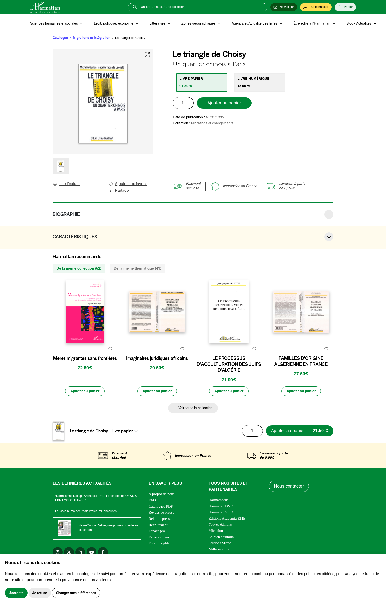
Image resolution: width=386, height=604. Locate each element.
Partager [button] (119, 191)
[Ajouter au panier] (85, 391)
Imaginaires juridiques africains (157, 358)
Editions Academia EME (227, 518)
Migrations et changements (212, 123)
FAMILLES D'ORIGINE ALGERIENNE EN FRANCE (301, 361)
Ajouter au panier (224, 103)
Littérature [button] (157, 23)
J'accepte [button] (16, 593)
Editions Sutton (220, 543)
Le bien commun (221, 537)
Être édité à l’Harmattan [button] (312, 23)
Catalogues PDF (161, 506)
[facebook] (103, 552)
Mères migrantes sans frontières (85, 358)
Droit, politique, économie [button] (114, 23)
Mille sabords (219, 549)
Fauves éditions (220, 524)
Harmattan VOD (221, 512)
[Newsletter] (283, 7)
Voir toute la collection (195, 408)
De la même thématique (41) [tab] (137, 268)
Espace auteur (159, 537)
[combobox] (126, 431)
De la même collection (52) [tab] (78, 268)
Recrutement (158, 525)
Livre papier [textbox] (122, 431)
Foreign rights (159, 543)
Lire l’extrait (66, 184)
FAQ (152, 500)
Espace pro (157, 531)
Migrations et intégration (91, 38)
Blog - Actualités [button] (359, 23)
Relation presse (160, 519)
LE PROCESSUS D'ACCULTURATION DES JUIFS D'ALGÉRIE (229, 364)
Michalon (216, 531)
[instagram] (58, 552)
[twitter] (69, 552)
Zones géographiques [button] (199, 23)
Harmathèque (219, 500)
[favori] (110, 349)
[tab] (201, 82)
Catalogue (60, 38)
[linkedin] (80, 552)
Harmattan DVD (221, 506)
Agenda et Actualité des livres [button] (255, 23)
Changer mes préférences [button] (76, 593)
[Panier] (345, 7)
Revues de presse (161, 512)
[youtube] (91, 552)
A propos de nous (162, 494)
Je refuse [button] (39, 593)
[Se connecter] (316, 7)
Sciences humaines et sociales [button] (54, 23)
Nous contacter (289, 486)
